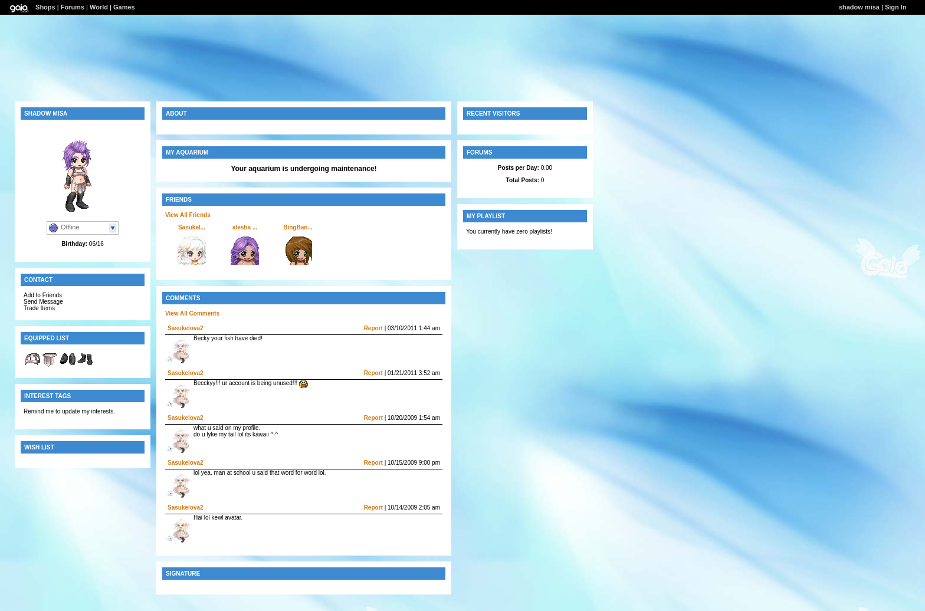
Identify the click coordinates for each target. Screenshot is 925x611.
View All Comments (192, 313)
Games (124, 7)
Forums (72, 7)
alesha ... (244, 227)
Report (373, 328)
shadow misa (859, 7)
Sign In (896, 7)
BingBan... (297, 227)
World (99, 7)
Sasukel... (191, 227)
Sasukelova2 (186, 328)
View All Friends (188, 215)
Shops (45, 7)
